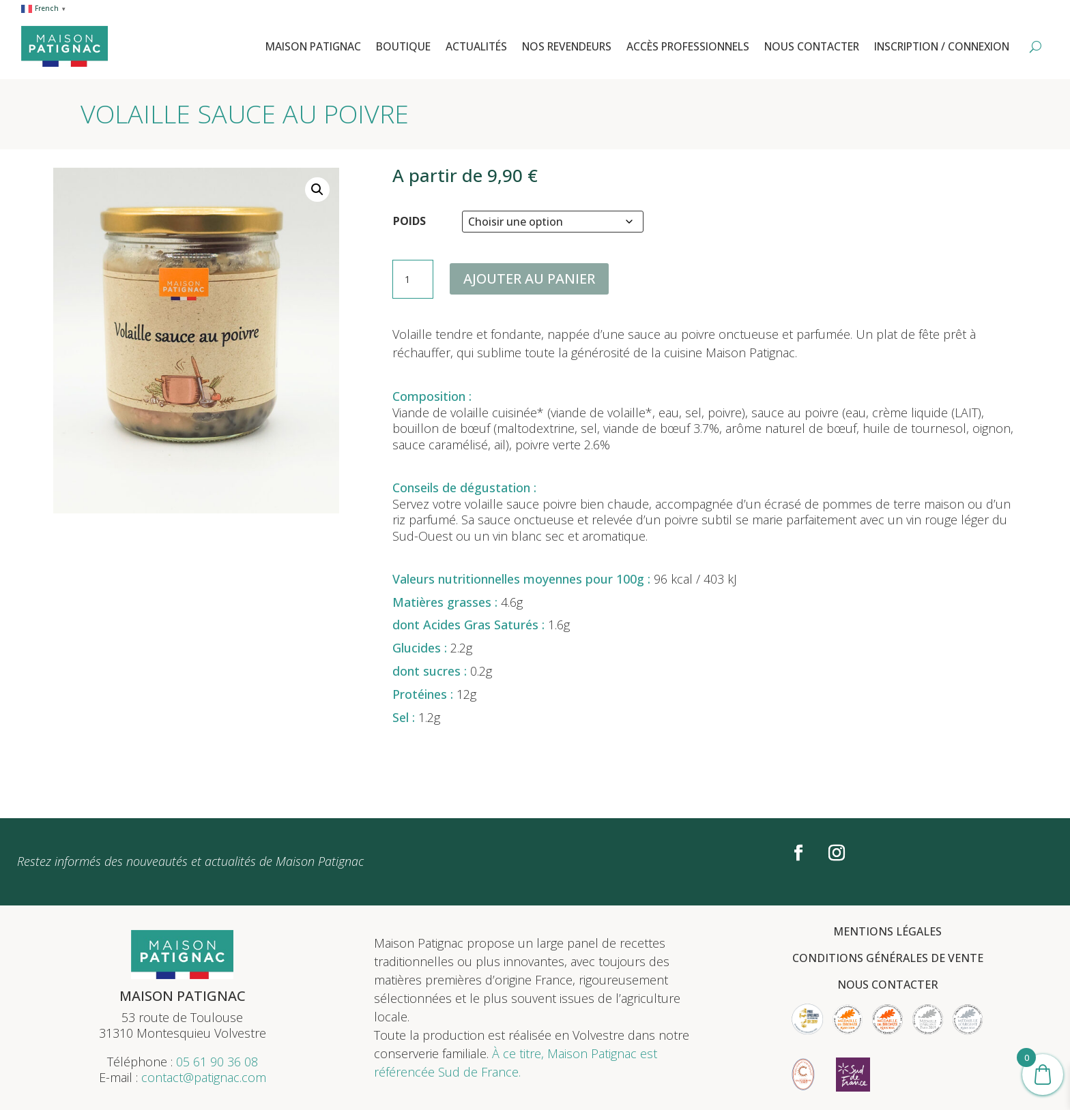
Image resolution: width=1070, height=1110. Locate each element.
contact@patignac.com (203, 1077)
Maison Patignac (313, 46)
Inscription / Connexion (941, 46)
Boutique (403, 46)
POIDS (409, 220)
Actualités (476, 46)
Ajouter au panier (529, 278)
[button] (317, 189)
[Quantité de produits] (412, 279)
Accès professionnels (687, 46)
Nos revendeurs (566, 46)
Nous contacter (811, 46)
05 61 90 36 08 (217, 1061)
